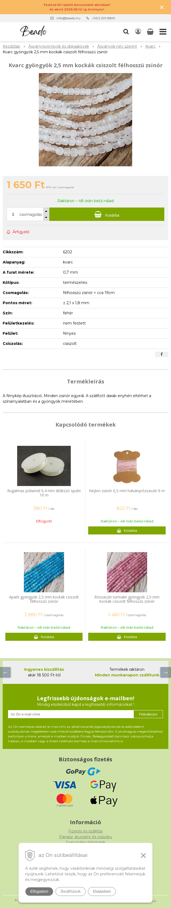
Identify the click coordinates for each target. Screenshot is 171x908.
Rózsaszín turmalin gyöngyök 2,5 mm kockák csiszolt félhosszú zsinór (126, 599)
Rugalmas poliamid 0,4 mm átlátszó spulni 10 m (44, 493)
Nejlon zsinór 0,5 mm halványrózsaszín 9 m (127, 490)
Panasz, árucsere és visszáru (85, 836)
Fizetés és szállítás (85, 831)
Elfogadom (39, 891)
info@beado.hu (68, 18)
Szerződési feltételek (85, 842)
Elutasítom (102, 891)
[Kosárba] (106, 214)
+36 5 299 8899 (103, 18)
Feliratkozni (148, 714)
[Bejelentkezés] (138, 31)
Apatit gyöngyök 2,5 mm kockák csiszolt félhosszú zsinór (44, 599)
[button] (126, 31)
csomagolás (30, 214)
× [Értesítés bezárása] (161, 7)
